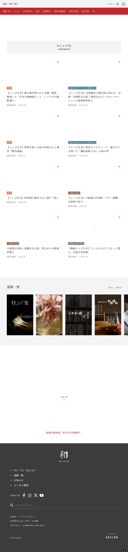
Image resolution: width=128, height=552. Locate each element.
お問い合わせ (15, 525)
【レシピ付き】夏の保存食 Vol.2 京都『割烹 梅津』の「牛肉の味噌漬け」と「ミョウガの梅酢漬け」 (33, 96)
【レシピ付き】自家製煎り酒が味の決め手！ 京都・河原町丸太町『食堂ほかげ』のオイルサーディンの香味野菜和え (94, 96)
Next (119, 287)
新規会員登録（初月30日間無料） (64, 432)
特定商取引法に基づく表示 (19, 521)
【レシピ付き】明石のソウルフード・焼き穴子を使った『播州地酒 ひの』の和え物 (94, 149)
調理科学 (47, 11)
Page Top (64, 397)
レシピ (17, 11)
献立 (38, 11)
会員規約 (13, 516)
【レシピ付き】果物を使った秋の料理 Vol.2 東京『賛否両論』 (33, 149)
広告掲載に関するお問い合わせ (34, 525)
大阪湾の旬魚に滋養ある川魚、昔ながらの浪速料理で (33, 250)
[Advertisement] (64, 26)
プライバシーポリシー (27, 516)
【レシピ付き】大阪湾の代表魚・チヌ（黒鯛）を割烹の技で (94, 199)
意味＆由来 (73, 11)
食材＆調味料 (59, 11)
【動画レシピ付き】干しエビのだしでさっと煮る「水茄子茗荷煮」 (94, 250)
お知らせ (18, 480)
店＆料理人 (27, 11)
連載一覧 (6, 11)
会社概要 (35, 521)
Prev (111, 287)
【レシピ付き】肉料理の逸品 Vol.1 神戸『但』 (33, 197)
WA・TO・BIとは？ (25, 470)
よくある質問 (21, 485)
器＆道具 (85, 11)
